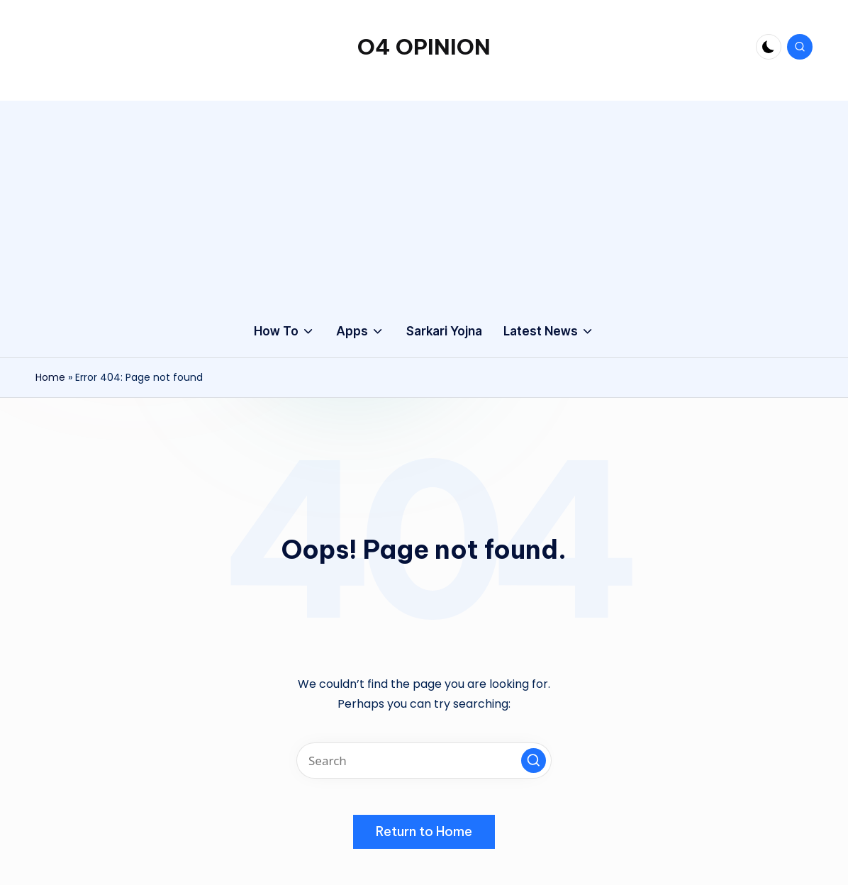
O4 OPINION (424, 46)
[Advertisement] (424, 200)
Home (50, 377)
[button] (533, 760)
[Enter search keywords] (424, 760)
